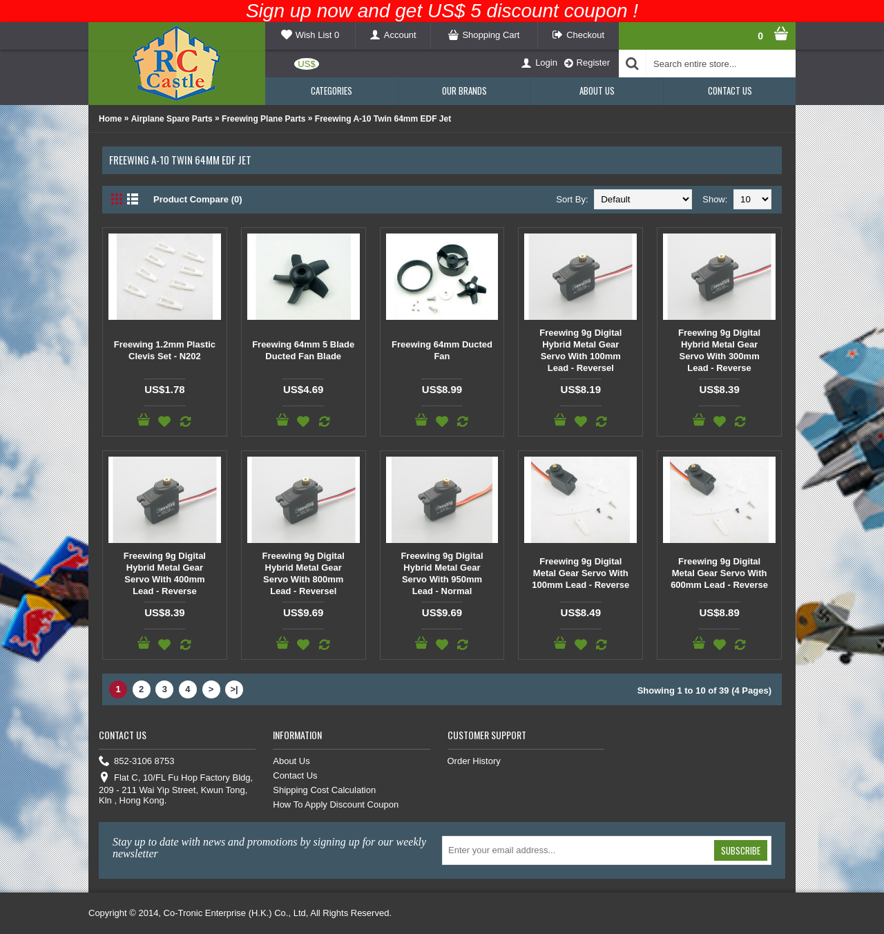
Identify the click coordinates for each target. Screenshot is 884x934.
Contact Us (295, 775)
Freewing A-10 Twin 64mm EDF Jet (383, 119)
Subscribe (740, 850)
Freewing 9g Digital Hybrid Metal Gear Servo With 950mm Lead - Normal (442, 573)
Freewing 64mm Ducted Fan (442, 350)
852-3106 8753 (136, 762)
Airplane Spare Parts (172, 119)
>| (234, 689)
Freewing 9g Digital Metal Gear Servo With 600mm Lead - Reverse (719, 573)
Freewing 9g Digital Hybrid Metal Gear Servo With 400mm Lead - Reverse (165, 573)
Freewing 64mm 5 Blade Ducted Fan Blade (303, 350)
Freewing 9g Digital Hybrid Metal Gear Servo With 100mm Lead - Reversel (580, 350)
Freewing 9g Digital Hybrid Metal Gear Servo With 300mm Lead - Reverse (719, 350)
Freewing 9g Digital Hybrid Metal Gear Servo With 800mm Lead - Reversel (303, 573)
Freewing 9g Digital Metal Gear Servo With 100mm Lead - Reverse (580, 573)
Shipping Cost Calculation (324, 790)
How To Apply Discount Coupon (335, 804)
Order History (474, 761)
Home (110, 119)
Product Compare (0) (197, 199)
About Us (291, 761)
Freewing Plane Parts (263, 119)
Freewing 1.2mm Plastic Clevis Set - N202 (164, 350)
